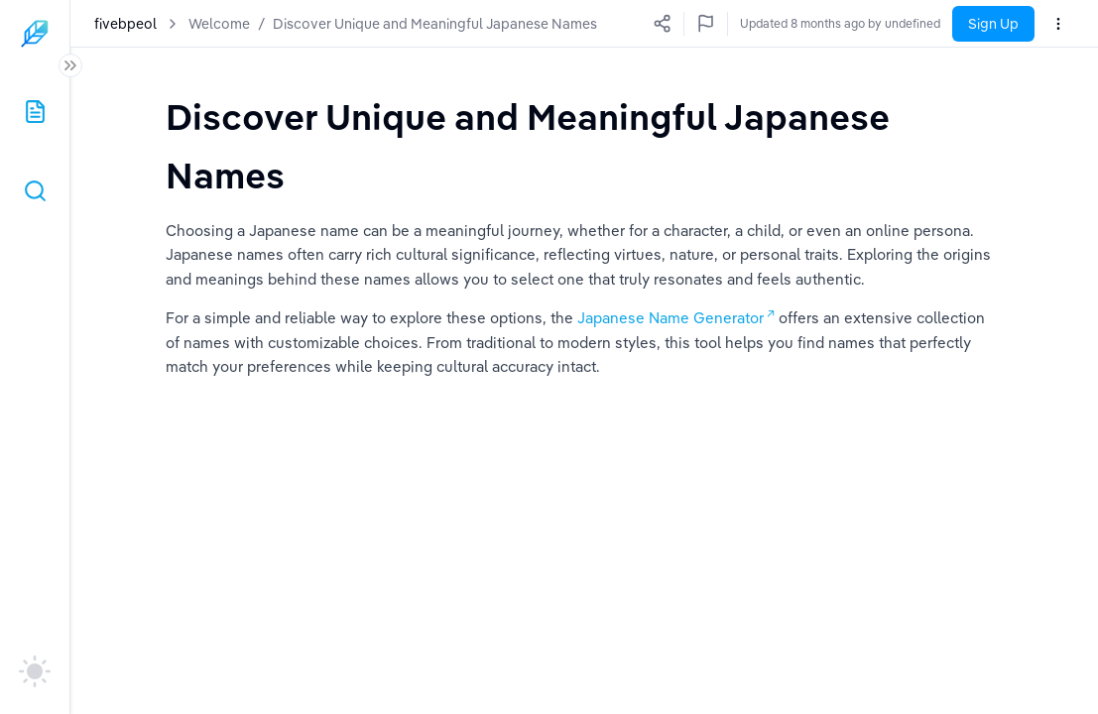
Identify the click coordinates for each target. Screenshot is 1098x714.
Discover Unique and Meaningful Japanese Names (435, 24)
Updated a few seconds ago (863, 23)
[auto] (35, 671)
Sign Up (993, 24)
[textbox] (584, 145)
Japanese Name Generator (670, 317)
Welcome (219, 24)
